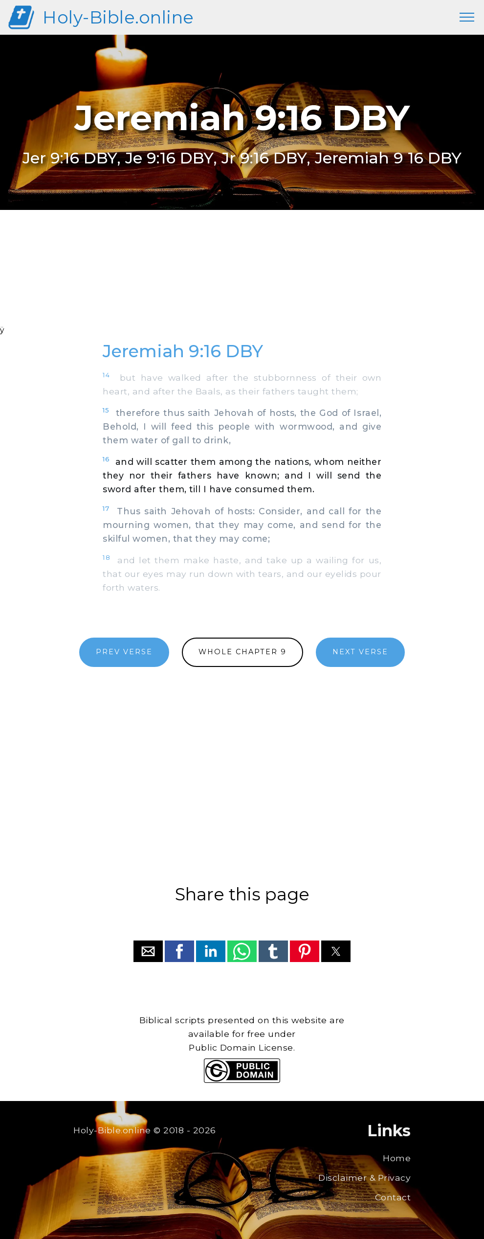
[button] (148, 951)
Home (397, 1158)
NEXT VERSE (360, 651)
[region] (242, 280)
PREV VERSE (124, 651)
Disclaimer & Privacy (364, 1177)
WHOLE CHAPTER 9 (242, 651)
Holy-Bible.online (118, 17)
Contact (393, 1197)
